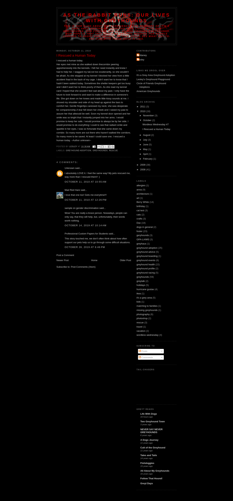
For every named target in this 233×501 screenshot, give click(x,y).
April (146, 154)
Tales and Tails (148, 455)
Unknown (69, 168)
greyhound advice (146, 251)
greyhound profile (146, 268)
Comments (146, 357)
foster (140, 231)
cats (139, 214)
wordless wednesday (148, 335)
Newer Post (62, 260)
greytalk (141, 281)
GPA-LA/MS (143, 239)
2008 (143, 169)
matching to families (147, 306)
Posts (143, 351)
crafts (139, 218)
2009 (143, 164)
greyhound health (146, 264)
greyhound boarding (147, 256)
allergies (141, 185)
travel (139, 326)
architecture (143, 193)
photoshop (142, 318)
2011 (143, 106)
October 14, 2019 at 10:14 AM (85, 225)
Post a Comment (65, 255)
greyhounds (100, 151)
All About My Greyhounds (154, 470)
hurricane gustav (145, 289)
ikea (139, 293)
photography (143, 314)
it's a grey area (144, 297)
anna (139, 189)
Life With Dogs (148, 413)
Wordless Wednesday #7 (155, 124)
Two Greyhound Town (152, 421)
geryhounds (143, 235)
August (147, 135)
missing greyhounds (147, 310)
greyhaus (141, 243)
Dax (139, 222)
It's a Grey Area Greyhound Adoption (156, 75)
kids (139, 301)
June (146, 144)
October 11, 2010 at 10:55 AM (85, 181)
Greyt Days (146, 483)
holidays (141, 285)
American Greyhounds (148, 91)
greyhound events (146, 260)
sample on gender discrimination (82, 208)
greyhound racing (146, 272)
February (148, 158)
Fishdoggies (147, 463)
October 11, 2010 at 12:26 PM (85, 199)
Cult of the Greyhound (152, 447)
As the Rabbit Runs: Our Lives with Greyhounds (116, 17)
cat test (140, 210)
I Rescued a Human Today (156, 129)
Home (94, 260)
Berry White (143, 202)
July (145, 139)
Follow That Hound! (151, 478)
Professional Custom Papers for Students (86, 233)
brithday (141, 206)
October (147, 120)
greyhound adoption (78, 151)
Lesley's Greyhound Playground (153, 79)
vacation (141, 331)
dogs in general (145, 227)
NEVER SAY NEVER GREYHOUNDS (151, 431)
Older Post (125, 260)
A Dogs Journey (149, 440)
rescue (113, 151)
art (138, 198)
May (145, 149)
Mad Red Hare (72, 190)
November (149, 115)
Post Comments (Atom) (83, 266)
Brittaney (142, 55)
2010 (143, 111)
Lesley (140, 59)
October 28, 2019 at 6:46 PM (85, 247)
